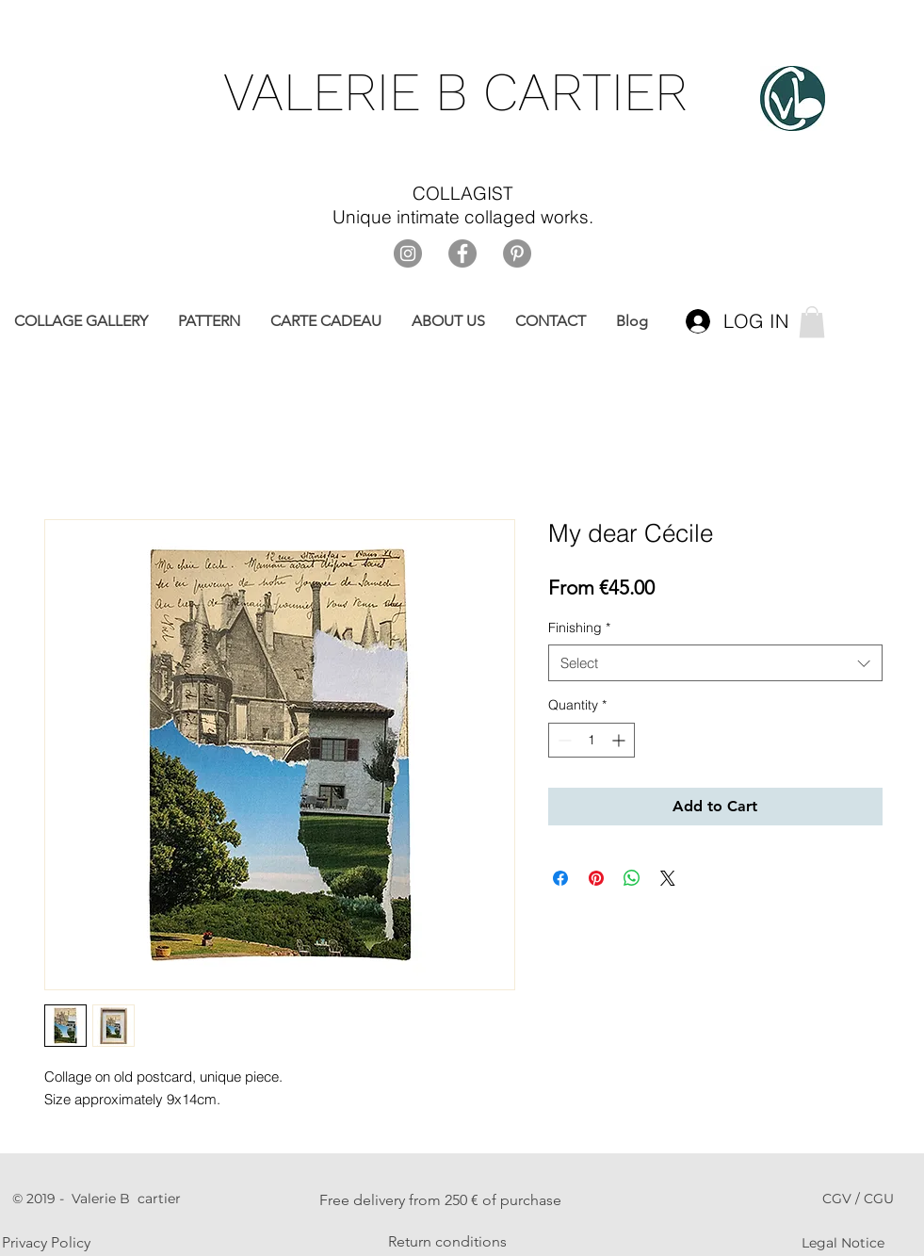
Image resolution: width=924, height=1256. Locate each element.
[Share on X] (668, 878)
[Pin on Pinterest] (596, 878)
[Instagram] (408, 253)
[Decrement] (563, 740)
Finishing (579, 627)
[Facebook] (462, 253)
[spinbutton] (591, 740)
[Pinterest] (517, 253)
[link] (812, 321)
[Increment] (620, 740)
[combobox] (715, 662)
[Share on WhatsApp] (632, 878)
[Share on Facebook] (560, 878)
